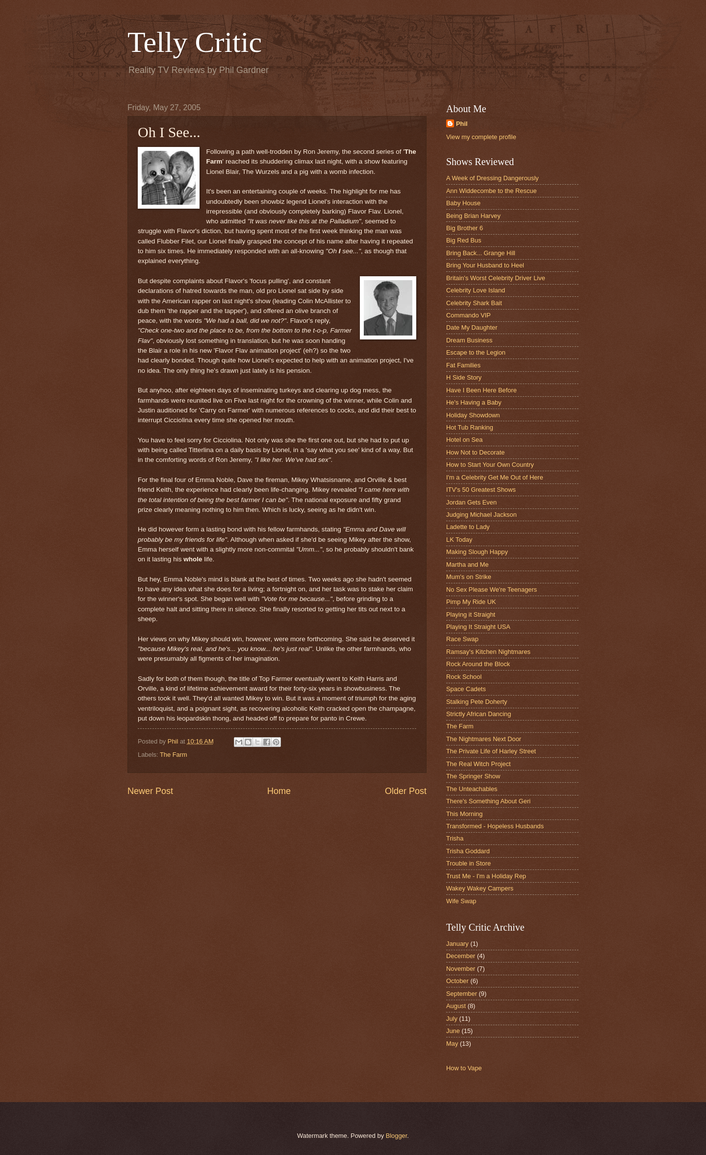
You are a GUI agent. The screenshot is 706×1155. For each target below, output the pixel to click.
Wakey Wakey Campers (479, 888)
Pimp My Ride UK (471, 601)
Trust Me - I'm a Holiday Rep (486, 876)
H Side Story (463, 377)
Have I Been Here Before (481, 390)
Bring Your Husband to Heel (485, 265)
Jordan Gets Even (471, 502)
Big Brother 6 (464, 228)
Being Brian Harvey (473, 215)
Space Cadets (466, 689)
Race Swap (462, 639)
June (453, 1031)
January (457, 943)
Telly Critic (194, 42)
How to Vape (464, 1068)
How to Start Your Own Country (490, 464)
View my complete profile (481, 137)
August (456, 1006)
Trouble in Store (468, 863)
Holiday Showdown (473, 415)
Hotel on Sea (464, 439)
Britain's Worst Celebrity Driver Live (495, 278)
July (451, 1018)
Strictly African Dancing (478, 714)
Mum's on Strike (468, 576)
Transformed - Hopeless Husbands (495, 826)
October (457, 981)
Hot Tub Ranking (469, 427)
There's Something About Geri (488, 801)
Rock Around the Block (478, 664)
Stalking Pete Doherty (476, 701)
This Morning (464, 814)
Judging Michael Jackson (481, 514)
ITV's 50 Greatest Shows (481, 489)
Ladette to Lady (468, 526)
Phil (462, 123)
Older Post (406, 791)
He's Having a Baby (474, 402)
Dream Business (469, 340)
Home (279, 791)
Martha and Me (467, 564)
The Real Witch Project (478, 764)
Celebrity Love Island (475, 290)
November (460, 968)
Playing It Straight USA (478, 626)
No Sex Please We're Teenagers (491, 589)
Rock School (463, 676)
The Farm (173, 754)
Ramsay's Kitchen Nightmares (488, 651)
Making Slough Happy (477, 551)
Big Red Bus (463, 240)
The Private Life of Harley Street (491, 751)
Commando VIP (468, 315)
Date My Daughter (471, 327)
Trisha (454, 838)
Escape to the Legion (475, 352)
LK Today (459, 539)
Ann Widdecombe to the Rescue (491, 190)
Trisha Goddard (468, 851)
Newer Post (150, 791)
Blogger (396, 1135)
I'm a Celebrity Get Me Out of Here (494, 477)
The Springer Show (473, 776)
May (452, 1043)
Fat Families (463, 365)
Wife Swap (461, 901)
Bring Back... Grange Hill (480, 253)
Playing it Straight (470, 614)
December (460, 956)
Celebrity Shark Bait (474, 303)
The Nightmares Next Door (483, 739)
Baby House (463, 203)
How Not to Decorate (475, 452)
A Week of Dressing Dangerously (492, 178)
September (461, 993)
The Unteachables (472, 789)
